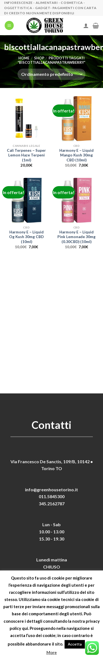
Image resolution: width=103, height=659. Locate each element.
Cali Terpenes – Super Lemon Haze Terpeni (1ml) (26, 155)
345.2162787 (52, 503)
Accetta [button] (75, 644)
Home (23, 58)
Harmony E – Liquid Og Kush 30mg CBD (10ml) (26, 237)
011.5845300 (52, 496)
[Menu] (9, 25)
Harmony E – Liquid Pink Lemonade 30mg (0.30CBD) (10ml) (76, 237)
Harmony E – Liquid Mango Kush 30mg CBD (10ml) (76, 155)
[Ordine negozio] (51, 74)
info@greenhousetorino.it (51, 489)
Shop (39, 58)
